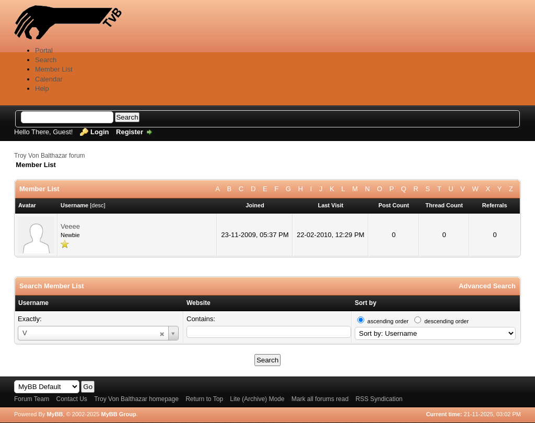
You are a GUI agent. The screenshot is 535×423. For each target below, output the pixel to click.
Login (99, 132)
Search (45, 60)
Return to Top (204, 399)
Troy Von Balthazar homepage (136, 399)
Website (199, 303)
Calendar (49, 79)
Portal (44, 50)
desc (97, 205)
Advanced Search (487, 286)
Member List (54, 69)
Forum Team (31, 399)
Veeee (70, 226)
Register (129, 132)
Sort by (365, 303)
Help (42, 88)
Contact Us (71, 399)
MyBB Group (118, 414)
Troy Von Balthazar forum (49, 155)
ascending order (388, 321)
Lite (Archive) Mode (257, 399)
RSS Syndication (378, 399)
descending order (446, 321)
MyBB (54, 414)
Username (33, 303)
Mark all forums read (320, 399)
